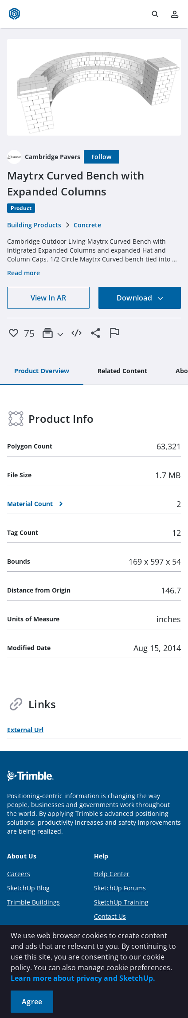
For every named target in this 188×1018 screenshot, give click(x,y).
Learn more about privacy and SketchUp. (83, 978)
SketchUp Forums (120, 888)
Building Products (34, 225)
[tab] (41, 371)
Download (140, 298)
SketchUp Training (121, 902)
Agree (32, 1001)
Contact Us (110, 916)
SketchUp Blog (28, 888)
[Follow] (101, 157)
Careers (18, 874)
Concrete (87, 225)
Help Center (111, 874)
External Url (25, 729)
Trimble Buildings (33, 902)
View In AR (48, 298)
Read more (23, 273)
